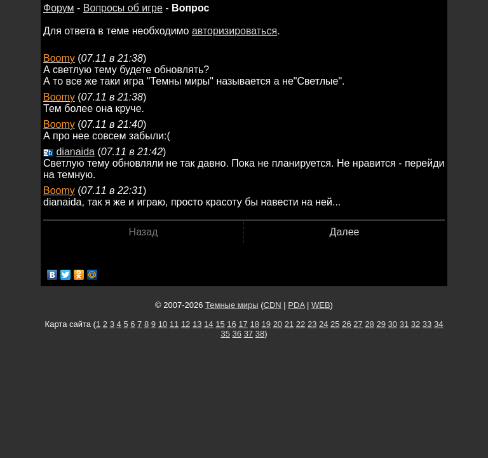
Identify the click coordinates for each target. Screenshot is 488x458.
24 (323, 324)
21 (289, 324)
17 (242, 324)
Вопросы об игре (123, 8)
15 (219, 324)
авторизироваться (234, 30)
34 (438, 324)
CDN (272, 305)
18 (254, 324)
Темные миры (232, 305)
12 (185, 324)
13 (197, 324)
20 (277, 324)
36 (237, 333)
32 (415, 324)
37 (248, 333)
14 (208, 324)
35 (224, 333)
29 (380, 324)
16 (231, 324)
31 (404, 324)
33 (427, 324)
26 (346, 324)
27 (357, 324)
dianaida (75, 151)
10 (162, 324)
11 (174, 324)
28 (369, 324)
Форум (58, 8)
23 (312, 324)
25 (334, 324)
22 (300, 324)
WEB (320, 305)
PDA (296, 305)
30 (392, 324)
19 (266, 324)
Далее (345, 231)
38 (259, 333)
